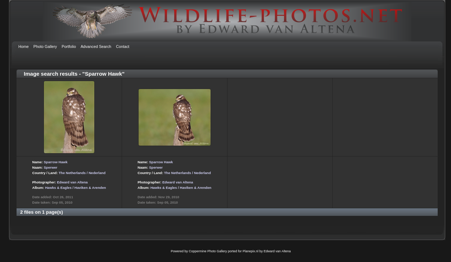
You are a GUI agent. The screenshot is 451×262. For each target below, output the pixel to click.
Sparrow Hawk (55, 162)
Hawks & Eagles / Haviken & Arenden (75, 188)
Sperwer (50, 167)
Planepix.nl (250, 251)
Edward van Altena (72, 182)
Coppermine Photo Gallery (208, 251)
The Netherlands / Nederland (82, 173)
